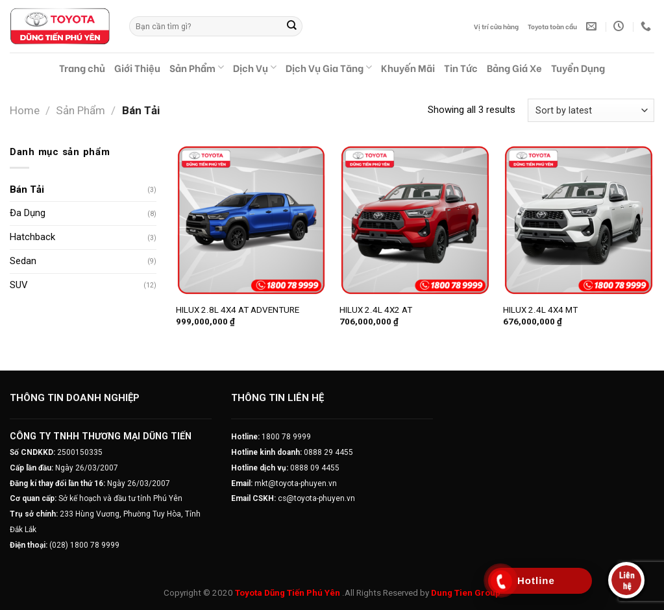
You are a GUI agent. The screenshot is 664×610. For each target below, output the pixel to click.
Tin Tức (461, 67)
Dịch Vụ (255, 67)
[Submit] (292, 26)
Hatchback (32, 237)
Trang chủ (82, 67)
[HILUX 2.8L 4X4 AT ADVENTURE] (251, 220)
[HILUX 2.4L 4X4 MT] (578, 220)
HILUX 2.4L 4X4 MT (540, 310)
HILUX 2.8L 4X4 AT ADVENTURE (237, 310)
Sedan (23, 261)
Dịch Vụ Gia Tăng (329, 67)
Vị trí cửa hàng (496, 26)
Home (25, 110)
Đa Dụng (27, 213)
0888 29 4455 (328, 452)
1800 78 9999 (286, 436)
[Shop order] (591, 110)
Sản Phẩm (196, 67)
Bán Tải (27, 189)
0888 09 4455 (314, 467)
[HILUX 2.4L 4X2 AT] (415, 220)
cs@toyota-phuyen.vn (316, 498)
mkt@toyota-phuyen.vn (295, 483)
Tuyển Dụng (578, 67)
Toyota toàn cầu (552, 26)
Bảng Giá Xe (514, 67)
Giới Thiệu (137, 67)
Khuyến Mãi (408, 67)
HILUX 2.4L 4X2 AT (375, 310)
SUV (18, 285)
